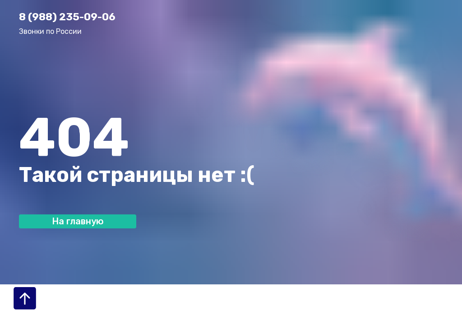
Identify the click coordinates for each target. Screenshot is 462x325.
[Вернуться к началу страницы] (25, 298)
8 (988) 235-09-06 (67, 16)
